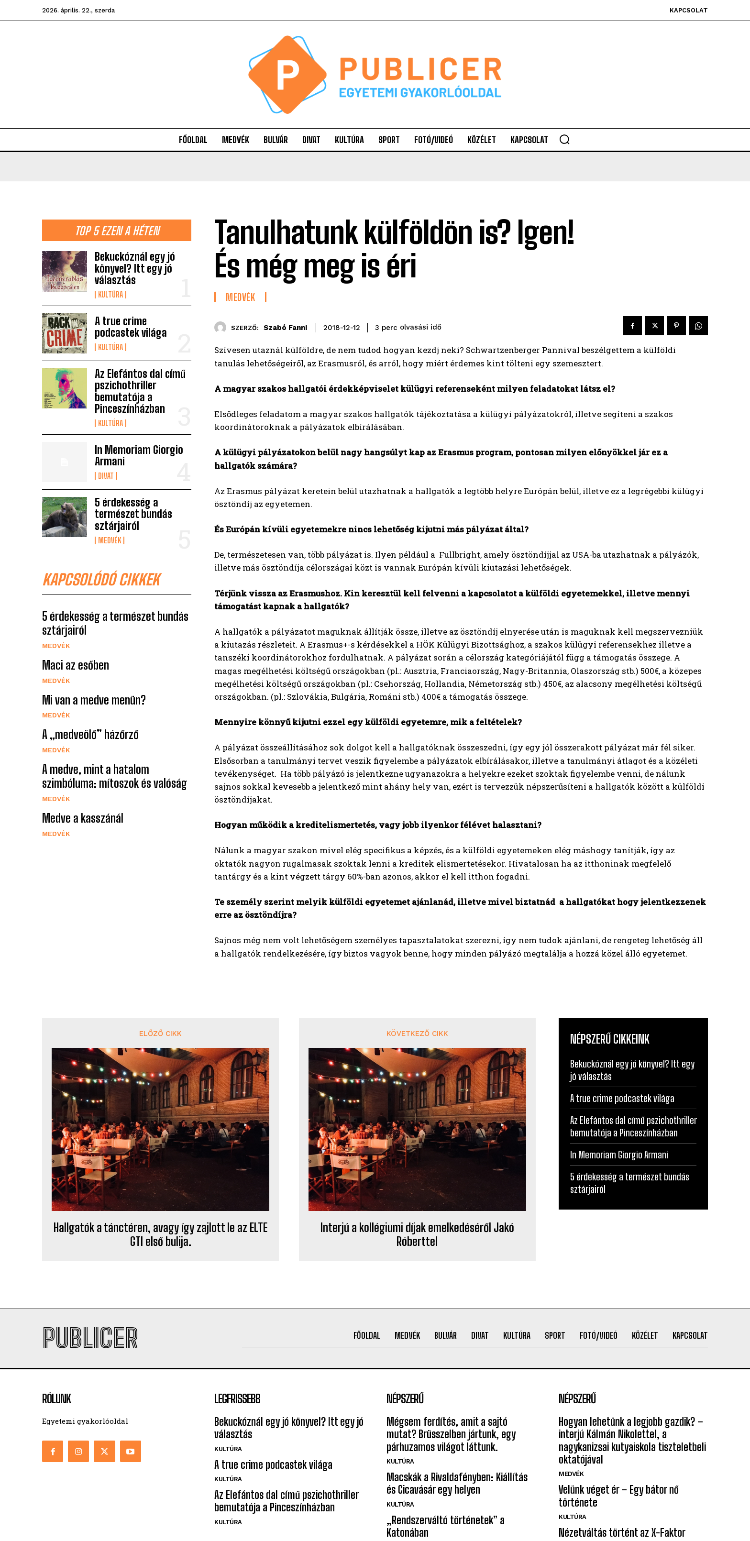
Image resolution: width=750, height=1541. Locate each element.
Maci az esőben (75, 665)
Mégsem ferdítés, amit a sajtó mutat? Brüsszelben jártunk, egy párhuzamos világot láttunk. (451, 1434)
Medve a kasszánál (82, 818)
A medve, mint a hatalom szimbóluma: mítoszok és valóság (114, 776)
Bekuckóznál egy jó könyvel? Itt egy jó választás (135, 268)
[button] (564, 139)
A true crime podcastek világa (131, 327)
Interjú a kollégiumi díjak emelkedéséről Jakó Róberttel (417, 1234)
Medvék (109, 540)
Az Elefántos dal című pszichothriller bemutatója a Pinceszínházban (140, 391)
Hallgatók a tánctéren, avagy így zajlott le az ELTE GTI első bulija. (160, 1234)
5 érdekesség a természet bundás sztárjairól (133, 514)
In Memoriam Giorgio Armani (139, 455)
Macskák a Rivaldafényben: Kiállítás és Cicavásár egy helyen (457, 1483)
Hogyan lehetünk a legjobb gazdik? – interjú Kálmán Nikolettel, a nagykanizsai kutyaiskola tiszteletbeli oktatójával (632, 1440)
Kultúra (110, 294)
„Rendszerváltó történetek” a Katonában (445, 1526)
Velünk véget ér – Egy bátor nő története (619, 1495)
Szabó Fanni (285, 327)
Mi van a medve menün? (94, 700)
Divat (106, 476)
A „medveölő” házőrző (90, 734)
